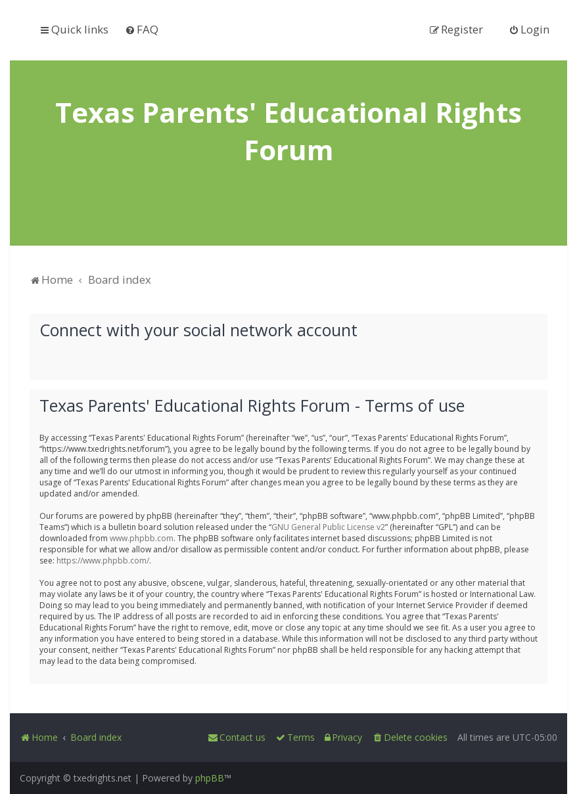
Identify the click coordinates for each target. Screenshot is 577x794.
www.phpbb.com (141, 536)
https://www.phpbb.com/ (103, 559)
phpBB (209, 778)
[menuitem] (142, 29)
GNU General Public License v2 (328, 525)
